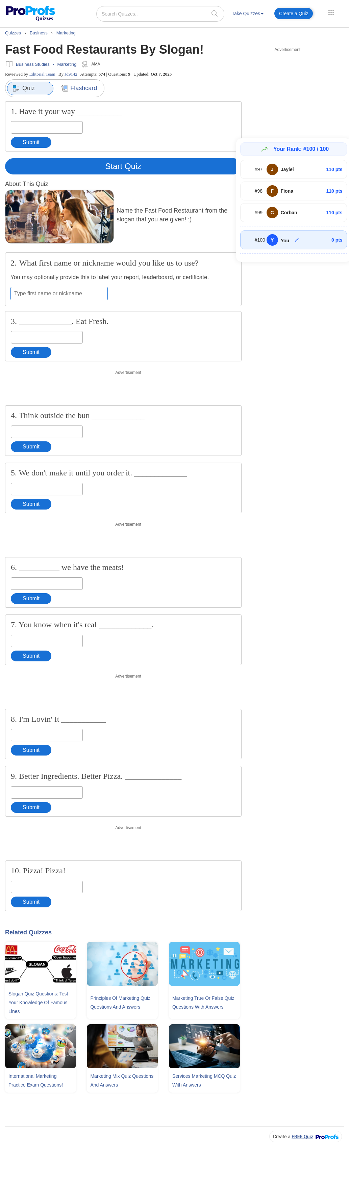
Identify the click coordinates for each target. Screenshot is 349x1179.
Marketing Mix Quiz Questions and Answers (121, 1080)
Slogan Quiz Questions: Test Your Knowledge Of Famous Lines (38, 1002)
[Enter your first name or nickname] (59, 293)
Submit (31, 142)
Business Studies (33, 64)
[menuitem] (248, 15)
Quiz (24, 88)
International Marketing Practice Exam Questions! (35, 1080)
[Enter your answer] (47, 127)
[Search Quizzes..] (160, 14)
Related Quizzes (28, 932)
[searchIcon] (214, 13)
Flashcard (79, 88)
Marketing (66, 64)
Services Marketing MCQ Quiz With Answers (204, 1080)
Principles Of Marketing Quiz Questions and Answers (120, 1002)
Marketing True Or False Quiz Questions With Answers (203, 1002)
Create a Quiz (293, 13)
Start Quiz (123, 166)
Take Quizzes (248, 13)
